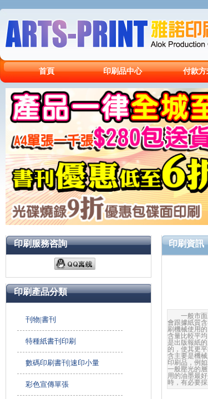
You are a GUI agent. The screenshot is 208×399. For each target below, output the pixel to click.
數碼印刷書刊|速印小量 (62, 363)
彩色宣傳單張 (47, 384)
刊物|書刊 (41, 319)
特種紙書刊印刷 (51, 341)
